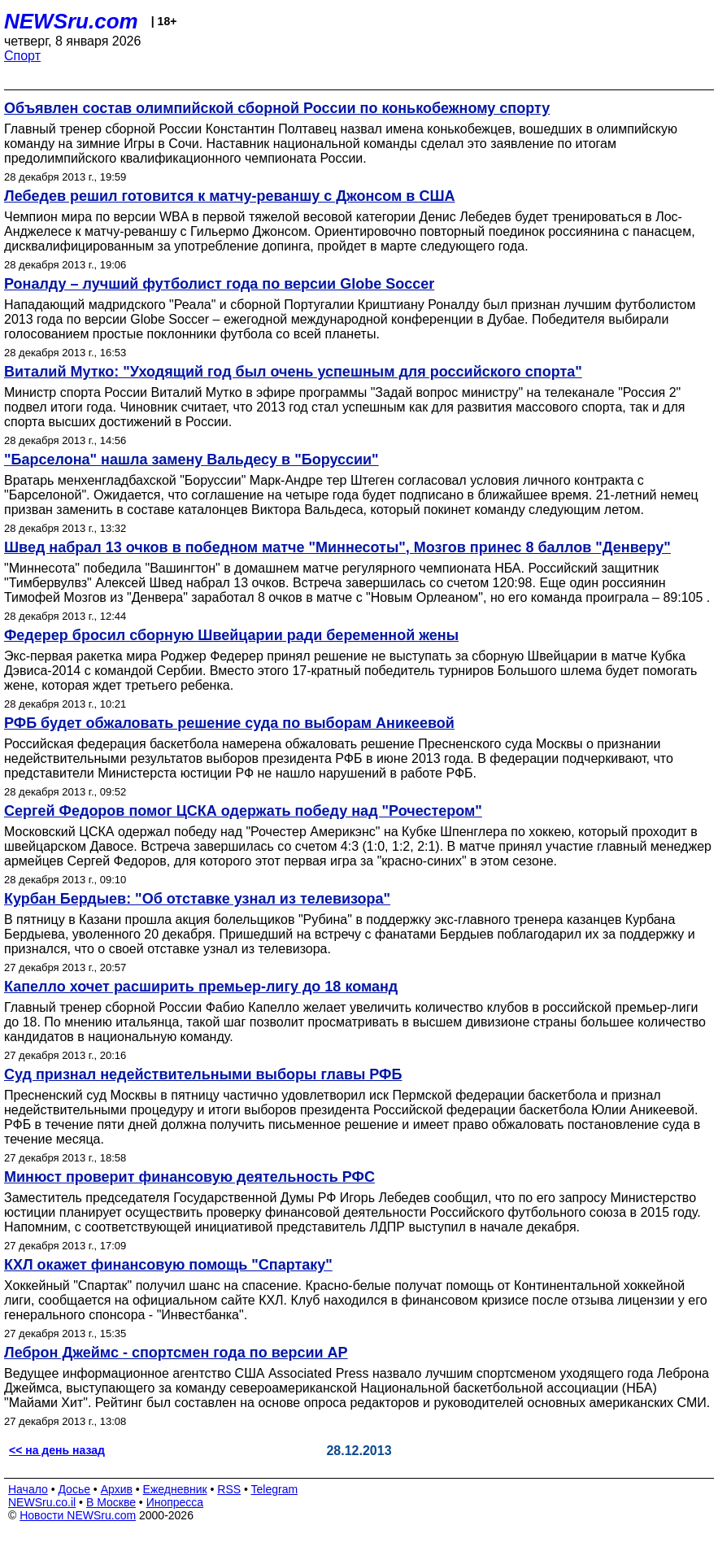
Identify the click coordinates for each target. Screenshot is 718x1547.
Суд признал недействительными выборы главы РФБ (203, 1074)
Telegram (274, 1489)
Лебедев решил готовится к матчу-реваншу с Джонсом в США (229, 196)
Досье (74, 1489)
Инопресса (175, 1502)
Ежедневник (175, 1489)
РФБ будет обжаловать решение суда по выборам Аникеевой (229, 723)
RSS (229, 1489)
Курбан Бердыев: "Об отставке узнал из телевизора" (197, 899)
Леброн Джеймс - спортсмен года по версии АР (176, 1352)
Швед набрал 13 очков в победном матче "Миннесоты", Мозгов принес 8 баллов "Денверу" (337, 547)
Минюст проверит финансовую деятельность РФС (189, 1177)
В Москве (111, 1502)
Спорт (22, 56)
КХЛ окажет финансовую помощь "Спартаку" (168, 1265)
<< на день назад (57, 1450)
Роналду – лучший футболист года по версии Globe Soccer (219, 284)
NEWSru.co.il (42, 1502)
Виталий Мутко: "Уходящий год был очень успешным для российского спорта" (293, 372)
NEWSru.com (71, 21)
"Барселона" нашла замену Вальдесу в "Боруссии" (191, 459)
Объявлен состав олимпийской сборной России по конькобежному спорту (277, 108)
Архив (117, 1489)
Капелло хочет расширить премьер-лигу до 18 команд (201, 986)
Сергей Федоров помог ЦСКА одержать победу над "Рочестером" (243, 811)
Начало (28, 1489)
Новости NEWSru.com (78, 1515)
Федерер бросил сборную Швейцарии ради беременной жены (231, 635)
